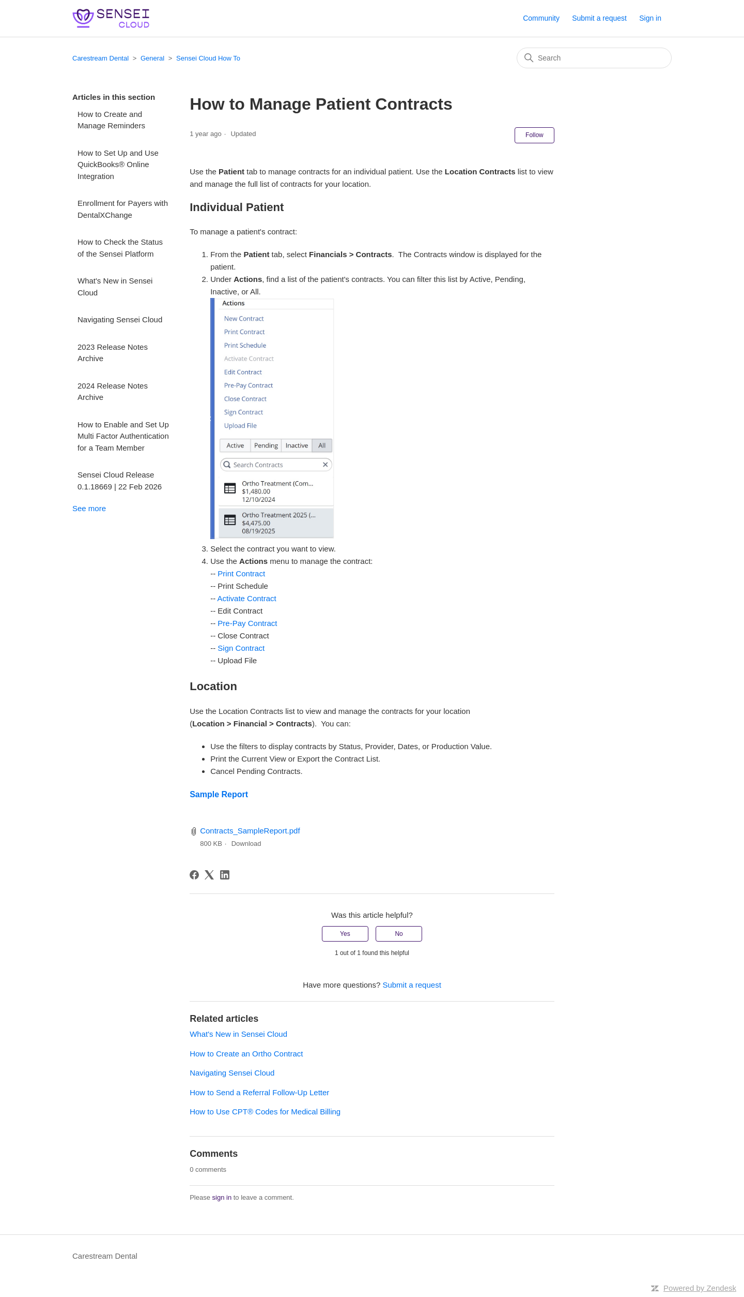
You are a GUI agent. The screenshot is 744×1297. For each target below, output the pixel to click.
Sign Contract (241, 648)
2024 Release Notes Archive (113, 391)
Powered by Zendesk (699, 1288)
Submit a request (599, 18)
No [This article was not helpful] (398, 933)
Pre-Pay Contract (247, 623)
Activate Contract (247, 598)
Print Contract (241, 573)
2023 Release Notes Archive (113, 352)
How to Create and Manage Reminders (111, 120)
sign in (222, 1197)
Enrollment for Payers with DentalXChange (123, 209)
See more (89, 508)
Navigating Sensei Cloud (120, 319)
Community (541, 18)
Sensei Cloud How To (208, 58)
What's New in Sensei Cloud (115, 286)
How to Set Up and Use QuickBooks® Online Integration (118, 164)
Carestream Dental (100, 58)
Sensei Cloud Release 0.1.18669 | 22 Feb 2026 (120, 480)
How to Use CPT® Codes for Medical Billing (265, 1111)
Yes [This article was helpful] (345, 933)
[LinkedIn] (224, 874)
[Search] (594, 58)
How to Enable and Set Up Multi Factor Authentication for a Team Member (123, 436)
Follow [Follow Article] (534, 135)
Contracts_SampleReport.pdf (250, 830)
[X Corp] (209, 874)
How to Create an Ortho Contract (246, 1053)
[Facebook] (194, 874)
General (152, 58)
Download (246, 843)
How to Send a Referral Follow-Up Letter (259, 1092)
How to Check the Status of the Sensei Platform (120, 247)
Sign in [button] (650, 18)
